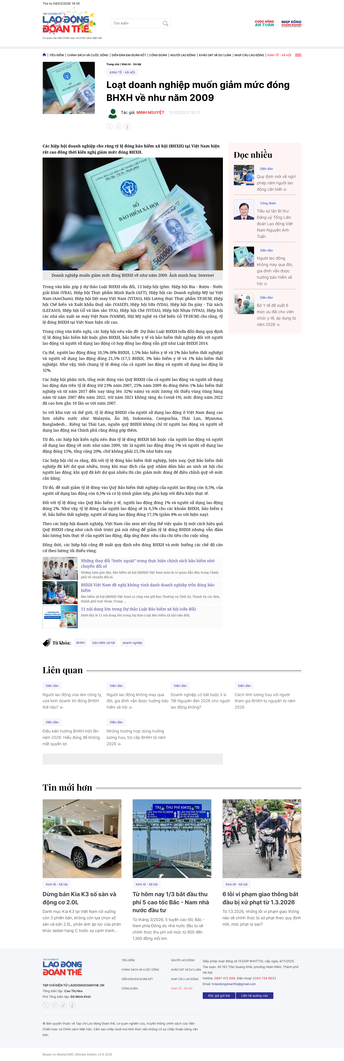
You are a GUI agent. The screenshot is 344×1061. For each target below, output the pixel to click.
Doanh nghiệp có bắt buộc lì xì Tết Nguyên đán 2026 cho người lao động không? (200, 701)
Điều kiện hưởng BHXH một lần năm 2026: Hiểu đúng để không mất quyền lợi (71, 737)
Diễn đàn (266, 169)
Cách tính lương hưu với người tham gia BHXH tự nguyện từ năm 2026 (265, 701)
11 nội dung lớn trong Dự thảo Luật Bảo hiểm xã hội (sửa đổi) (138, 609)
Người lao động (183, 55)
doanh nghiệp (132, 642)
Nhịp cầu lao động (249, 55)
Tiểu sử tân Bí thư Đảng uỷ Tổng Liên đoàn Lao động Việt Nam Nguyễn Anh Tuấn (275, 224)
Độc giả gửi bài (219, 995)
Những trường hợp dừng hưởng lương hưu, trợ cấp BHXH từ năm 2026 (136, 737)
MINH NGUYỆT (150, 112)
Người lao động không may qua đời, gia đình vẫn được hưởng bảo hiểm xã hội (275, 271)
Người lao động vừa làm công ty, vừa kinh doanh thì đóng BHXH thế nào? (72, 701)
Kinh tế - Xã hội (279, 55)
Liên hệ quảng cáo (254, 995)
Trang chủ (112, 64)
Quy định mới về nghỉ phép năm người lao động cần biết (276, 183)
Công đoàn (158, 55)
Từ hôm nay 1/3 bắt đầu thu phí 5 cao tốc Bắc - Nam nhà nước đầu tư (171, 902)
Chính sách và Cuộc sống (87, 55)
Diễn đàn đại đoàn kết (129, 55)
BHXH (80, 642)
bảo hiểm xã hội (103, 642)
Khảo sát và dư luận (215, 55)
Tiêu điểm (56, 55)
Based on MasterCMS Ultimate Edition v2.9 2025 (77, 1054)
